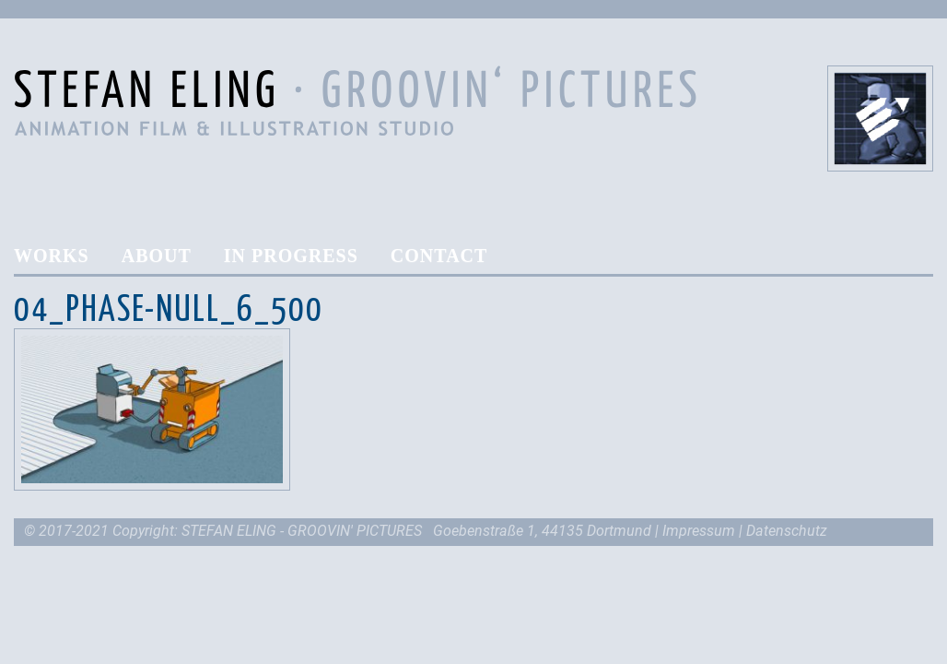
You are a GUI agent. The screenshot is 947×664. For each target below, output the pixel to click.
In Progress (291, 256)
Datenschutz (786, 531)
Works (51, 256)
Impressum (698, 531)
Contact (439, 256)
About (157, 256)
